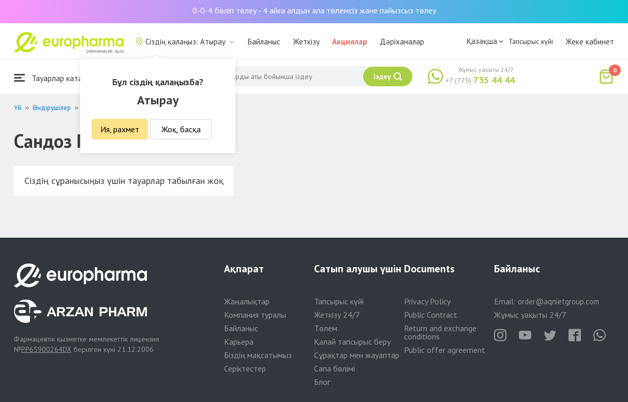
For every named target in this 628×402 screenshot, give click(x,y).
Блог (322, 382)
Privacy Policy (427, 301)
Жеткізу (306, 42)
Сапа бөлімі (334, 368)
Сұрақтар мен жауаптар (356, 355)
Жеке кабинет (589, 42)
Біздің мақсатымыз (258, 355)
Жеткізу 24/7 (337, 315)
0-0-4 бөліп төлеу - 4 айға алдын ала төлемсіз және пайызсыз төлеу (314, 10)
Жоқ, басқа (181, 129)
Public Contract (430, 315)
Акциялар (349, 42)
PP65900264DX (46, 349)
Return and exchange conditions (440, 332)
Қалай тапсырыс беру (352, 341)
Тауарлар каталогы (56, 77)
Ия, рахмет (119, 129)
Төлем (325, 328)
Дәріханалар (402, 42)
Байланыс (264, 42)
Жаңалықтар (247, 301)
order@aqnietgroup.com (558, 301)
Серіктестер (245, 368)
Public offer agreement (444, 350)
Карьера (238, 341)
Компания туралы (255, 315)
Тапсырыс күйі (531, 41)
